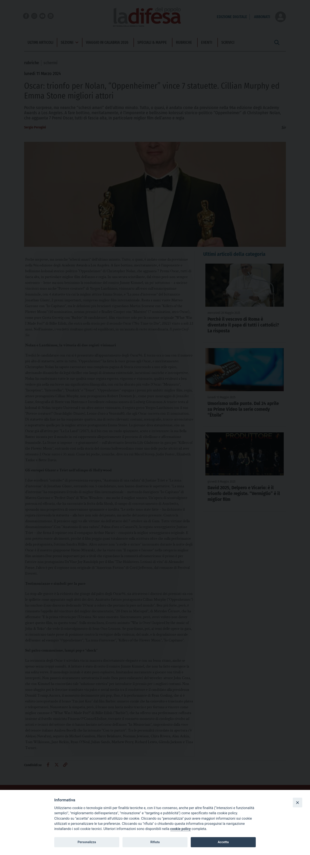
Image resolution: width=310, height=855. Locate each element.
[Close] (297, 802)
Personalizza (87, 842)
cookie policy (180, 829)
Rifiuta (155, 842)
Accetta (223, 842)
